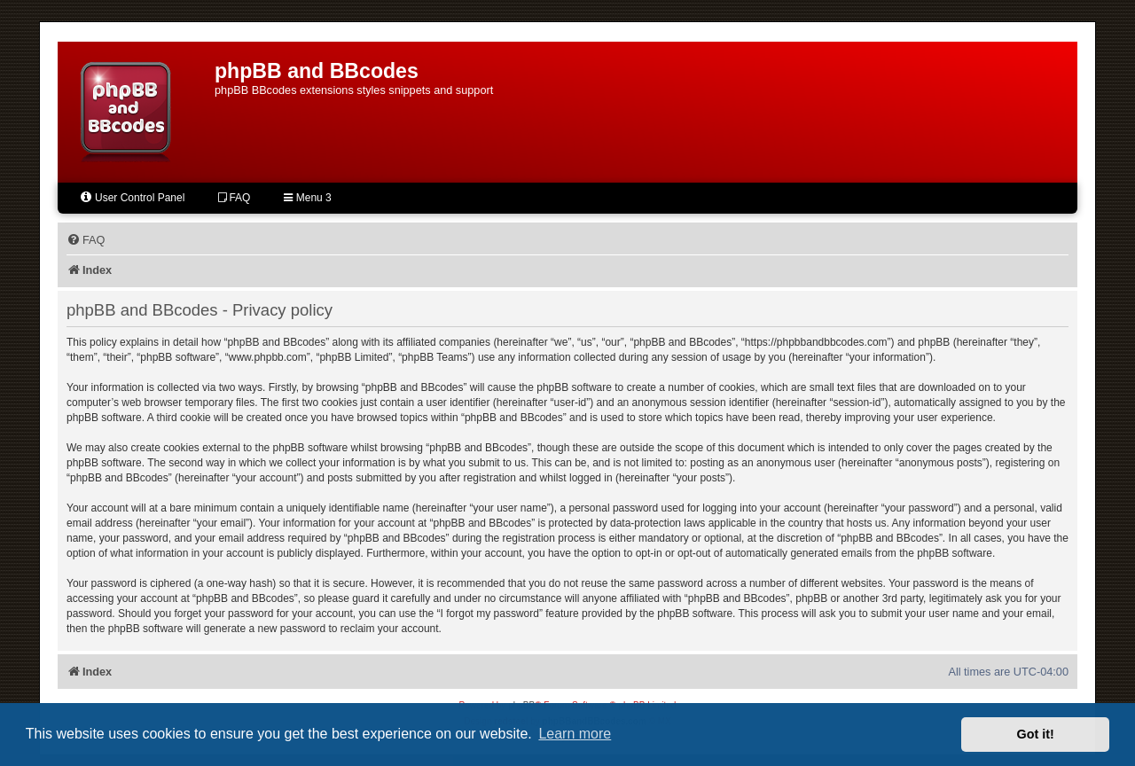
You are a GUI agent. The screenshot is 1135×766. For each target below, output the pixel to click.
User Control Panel (131, 197)
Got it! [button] (1035, 734)
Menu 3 (307, 198)
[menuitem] (86, 240)
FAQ (234, 198)
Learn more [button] (574, 733)
